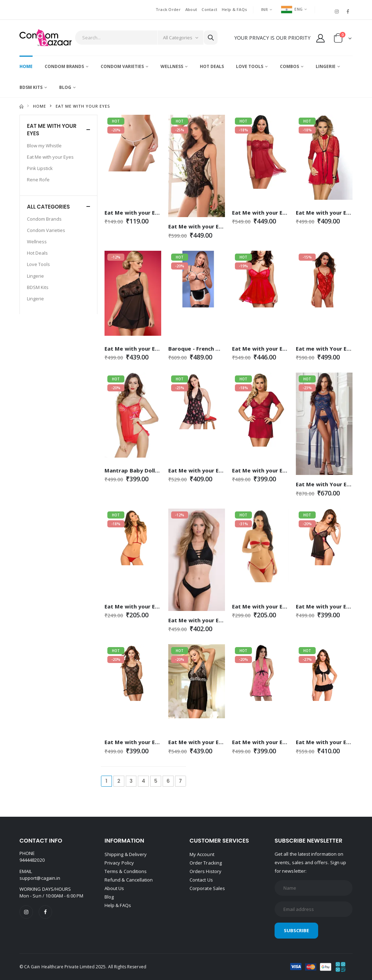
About (191, 9)
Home (26, 66)
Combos (289, 66)
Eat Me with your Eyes (50, 157)
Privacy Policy (119, 863)
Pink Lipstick (40, 168)
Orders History (205, 871)
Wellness (171, 66)
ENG (292, 9)
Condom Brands (64, 66)
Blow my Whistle (44, 145)
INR (264, 9)
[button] (343, 39)
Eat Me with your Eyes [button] (52, 129)
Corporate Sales (207, 888)
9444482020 (32, 860)
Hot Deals (212, 66)
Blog (65, 87)
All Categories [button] (48, 206)
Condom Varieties (122, 66)
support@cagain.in (39, 878)
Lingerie (326, 66)
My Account (202, 854)
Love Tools (249, 66)
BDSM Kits (31, 87)
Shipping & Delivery (126, 854)
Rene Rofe (38, 179)
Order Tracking (206, 863)
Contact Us (201, 880)
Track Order (168, 9)
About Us (114, 888)
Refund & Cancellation (129, 880)
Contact (209, 9)
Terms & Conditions (126, 871)
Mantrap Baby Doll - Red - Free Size (152, 470)
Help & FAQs (234, 9)
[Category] (180, 37)
